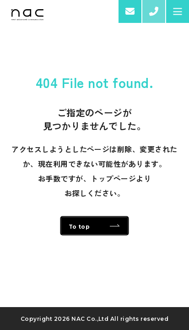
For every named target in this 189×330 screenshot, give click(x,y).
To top (79, 226)
